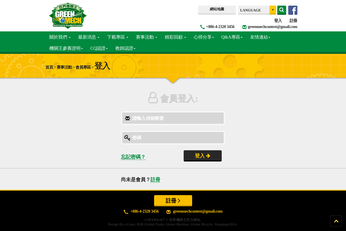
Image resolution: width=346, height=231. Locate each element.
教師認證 (125, 48)
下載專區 (117, 37)
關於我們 (60, 37)
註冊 (293, 20)
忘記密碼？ (133, 157)
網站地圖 (217, 9)
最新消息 (88, 37)
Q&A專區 (232, 37)
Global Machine (177, 224)
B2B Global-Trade (150, 224)
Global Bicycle (202, 224)
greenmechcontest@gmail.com (272, 26)
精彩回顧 (175, 37)
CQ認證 (99, 48)
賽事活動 (146, 37)
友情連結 (260, 37)
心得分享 (204, 37)
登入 (278, 20)
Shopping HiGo (225, 224)
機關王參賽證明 (66, 48)
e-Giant (129, 224)
